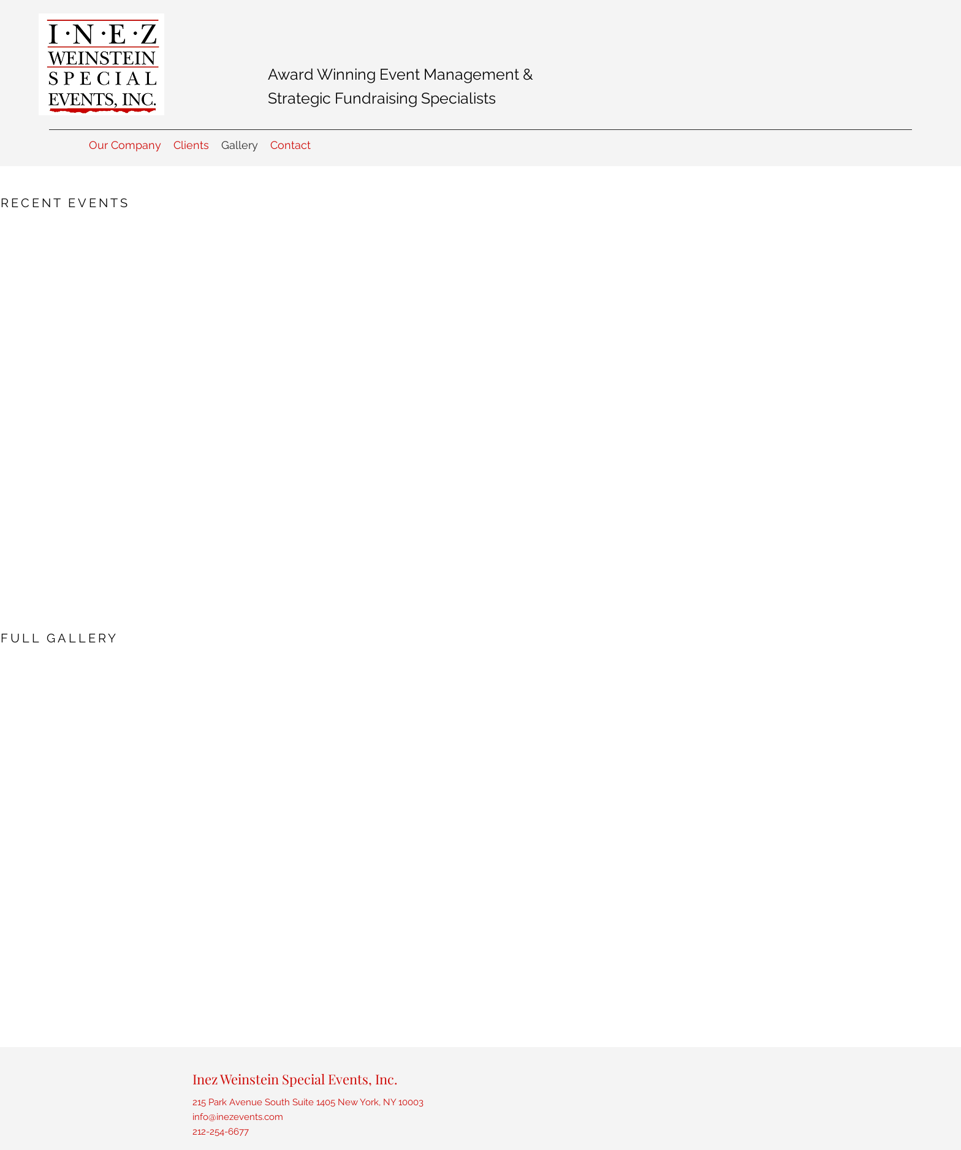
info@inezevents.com (237, 1116)
